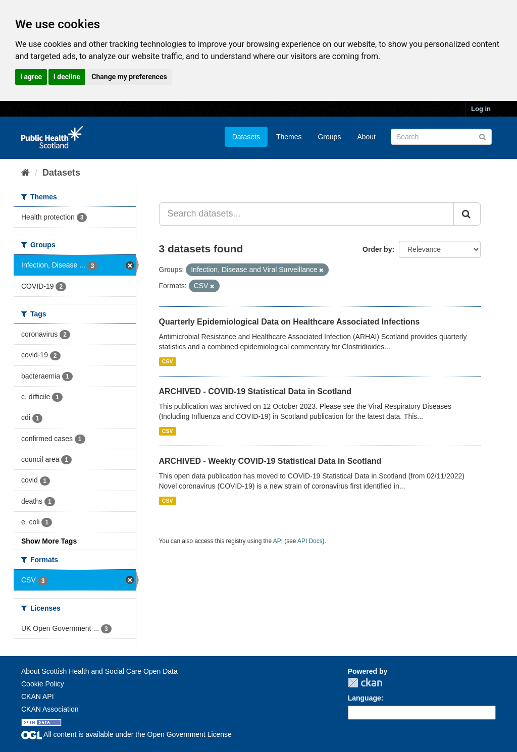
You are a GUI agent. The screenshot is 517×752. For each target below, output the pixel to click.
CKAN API (37, 696)
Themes (289, 137)
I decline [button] (67, 77)
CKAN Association (50, 709)
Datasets (246, 137)
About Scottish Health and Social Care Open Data (99, 671)
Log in (481, 109)
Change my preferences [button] (129, 77)
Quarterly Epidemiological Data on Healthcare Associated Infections (289, 321)
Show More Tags (49, 541)
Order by (377, 249)
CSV (167, 361)
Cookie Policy (42, 684)
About (366, 137)
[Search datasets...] (306, 214)
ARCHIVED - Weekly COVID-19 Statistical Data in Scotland (270, 461)
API (278, 541)
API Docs (310, 541)
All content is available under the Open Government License (126, 734)
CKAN (365, 682)
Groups (329, 137)
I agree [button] (31, 77)
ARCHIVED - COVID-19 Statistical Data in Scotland (255, 391)
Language (364, 698)
